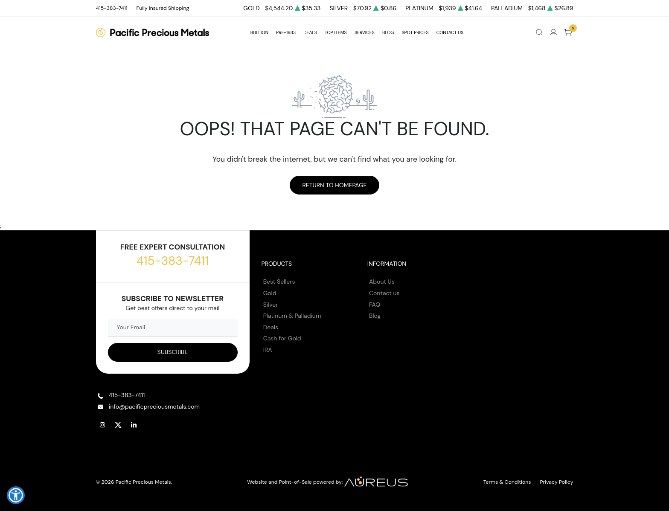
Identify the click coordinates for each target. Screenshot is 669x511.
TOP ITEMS (336, 32)
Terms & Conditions (507, 482)
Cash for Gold (282, 338)
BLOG (388, 32)
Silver (270, 304)
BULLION (259, 32)
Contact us (384, 293)
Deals (270, 327)
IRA (267, 350)
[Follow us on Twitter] (118, 425)
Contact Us (450, 32)
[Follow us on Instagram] (103, 425)
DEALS (310, 32)
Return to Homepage (334, 185)
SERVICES (365, 32)
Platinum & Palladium (292, 315)
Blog (375, 315)
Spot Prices (415, 32)
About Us (382, 281)
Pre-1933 (286, 32)
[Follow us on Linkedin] (134, 425)
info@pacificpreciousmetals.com (154, 406)
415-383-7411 (173, 261)
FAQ (374, 304)
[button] (16, 495)
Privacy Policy (556, 482)
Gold (269, 293)
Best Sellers (279, 281)
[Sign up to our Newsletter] (173, 352)
